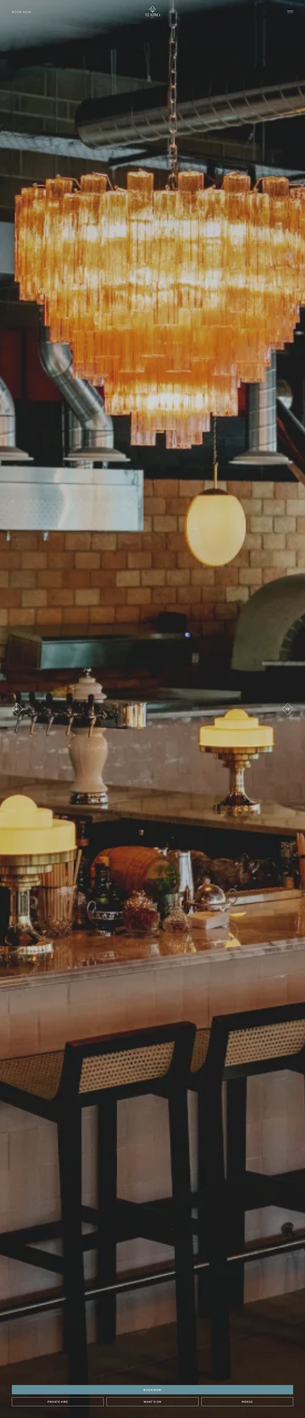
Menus (247, 1401)
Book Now (21, 12)
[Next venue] (287, 709)
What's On (152, 1401)
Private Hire (57, 1401)
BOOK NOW (152, 1390)
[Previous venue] (17, 709)
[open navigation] (290, 12)
